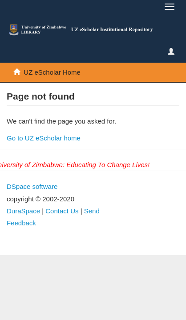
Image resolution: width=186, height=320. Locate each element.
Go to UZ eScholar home (44, 138)
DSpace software (32, 186)
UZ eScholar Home (52, 72)
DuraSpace (23, 211)
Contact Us (61, 211)
